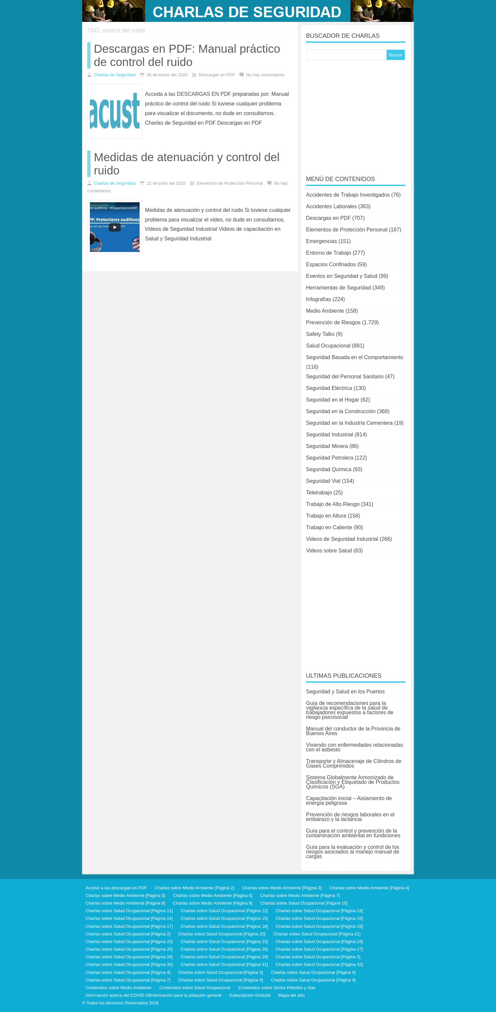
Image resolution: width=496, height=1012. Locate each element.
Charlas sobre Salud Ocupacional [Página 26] (224, 949)
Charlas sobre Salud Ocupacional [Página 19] (319, 926)
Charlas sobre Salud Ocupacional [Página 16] (319, 918)
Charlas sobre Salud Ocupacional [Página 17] (129, 926)
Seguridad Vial (323, 481)
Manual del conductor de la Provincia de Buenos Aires (353, 731)
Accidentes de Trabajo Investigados (348, 195)
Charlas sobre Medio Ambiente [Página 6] (213, 895)
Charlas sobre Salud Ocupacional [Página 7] (128, 980)
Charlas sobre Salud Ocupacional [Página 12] (224, 910)
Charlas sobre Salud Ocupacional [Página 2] (128, 933)
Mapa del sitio (291, 995)
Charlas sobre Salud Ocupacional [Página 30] (129, 964)
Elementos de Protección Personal (346, 229)
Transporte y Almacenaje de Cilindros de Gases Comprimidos (354, 763)
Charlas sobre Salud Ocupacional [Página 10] (303, 903)
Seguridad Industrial (329, 434)
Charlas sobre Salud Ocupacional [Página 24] (319, 941)
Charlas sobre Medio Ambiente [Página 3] (282, 887)
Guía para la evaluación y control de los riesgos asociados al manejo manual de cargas (352, 851)
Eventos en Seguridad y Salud (341, 276)
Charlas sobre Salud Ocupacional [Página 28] (129, 956)
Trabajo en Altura (326, 516)
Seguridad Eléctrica (329, 388)
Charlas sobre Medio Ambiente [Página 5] (125, 895)
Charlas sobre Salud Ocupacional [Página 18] (224, 926)
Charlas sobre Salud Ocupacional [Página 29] (224, 956)
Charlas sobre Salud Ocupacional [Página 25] (129, 949)
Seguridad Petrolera (329, 458)
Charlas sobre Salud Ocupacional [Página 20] (221, 933)
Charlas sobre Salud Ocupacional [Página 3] (318, 956)
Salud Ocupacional (328, 345)
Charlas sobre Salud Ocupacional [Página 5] (220, 972)
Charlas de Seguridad (115, 74)
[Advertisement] (355, 113)
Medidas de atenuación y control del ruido (186, 164)
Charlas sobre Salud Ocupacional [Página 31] (224, 964)
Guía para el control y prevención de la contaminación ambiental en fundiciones (353, 833)
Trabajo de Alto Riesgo (332, 504)
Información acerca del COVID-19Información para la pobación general (153, 995)
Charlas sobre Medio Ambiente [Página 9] (213, 903)
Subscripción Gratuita (249, 995)
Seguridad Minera (327, 446)
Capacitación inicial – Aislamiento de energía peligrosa (349, 800)
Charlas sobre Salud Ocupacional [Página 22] (129, 941)
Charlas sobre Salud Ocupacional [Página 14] (129, 918)
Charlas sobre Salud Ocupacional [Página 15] (224, 918)
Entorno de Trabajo (328, 253)
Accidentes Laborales (331, 206)
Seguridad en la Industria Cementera (349, 423)
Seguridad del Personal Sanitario (345, 376)
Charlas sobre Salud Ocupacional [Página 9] (313, 980)
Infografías (318, 299)
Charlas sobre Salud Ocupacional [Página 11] (129, 910)
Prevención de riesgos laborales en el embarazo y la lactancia (350, 817)
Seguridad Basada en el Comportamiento (354, 357)
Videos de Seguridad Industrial (342, 539)
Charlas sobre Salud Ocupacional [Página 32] (319, 964)
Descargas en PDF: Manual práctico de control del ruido (187, 55)
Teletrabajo (319, 492)
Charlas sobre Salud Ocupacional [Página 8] (220, 980)
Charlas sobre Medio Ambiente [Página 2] (194, 887)
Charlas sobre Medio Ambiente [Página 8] (125, 903)
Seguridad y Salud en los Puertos (345, 691)
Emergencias (321, 241)
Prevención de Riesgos (333, 322)
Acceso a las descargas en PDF (116, 887)
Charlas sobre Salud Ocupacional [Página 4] (128, 972)
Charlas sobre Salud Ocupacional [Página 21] (316, 933)
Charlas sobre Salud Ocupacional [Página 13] (319, 910)
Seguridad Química (328, 469)
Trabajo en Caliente (329, 527)
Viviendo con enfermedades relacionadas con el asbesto (354, 747)
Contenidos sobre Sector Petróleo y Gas (277, 987)
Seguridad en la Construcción (341, 411)
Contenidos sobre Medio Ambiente (119, 987)
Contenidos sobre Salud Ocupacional (194, 987)
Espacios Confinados (331, 264)
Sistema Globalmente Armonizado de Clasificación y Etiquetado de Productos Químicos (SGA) (353, 782)
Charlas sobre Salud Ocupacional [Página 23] (224, 941)
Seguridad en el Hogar (332, 400)
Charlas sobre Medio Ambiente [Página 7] (300, 895)
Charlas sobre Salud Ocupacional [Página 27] (319, 949)
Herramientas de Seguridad (338, 287)
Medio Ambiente (325, 311)
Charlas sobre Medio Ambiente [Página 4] (369, 887)
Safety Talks (320, 334)
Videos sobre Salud (329, 550)
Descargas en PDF (328, 218)
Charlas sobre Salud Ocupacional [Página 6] (313, 972)
